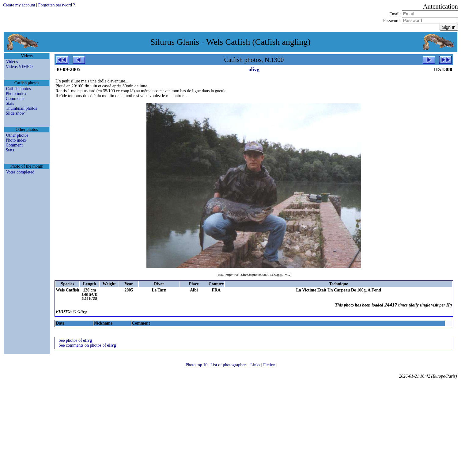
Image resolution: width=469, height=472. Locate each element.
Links (255, 365)
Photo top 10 (197, 365)
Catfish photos (18, 88)
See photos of (75, 340)
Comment (14, 145)
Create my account (19, 5)
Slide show (15, 113)
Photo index (16, 93)
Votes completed (20, 172)
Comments (15, 98)
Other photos (17, 135)
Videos (12, 61)
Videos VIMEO (19, 66)
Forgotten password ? (56, 5)
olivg (253, 69)
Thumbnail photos (21, 108)
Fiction (269, 365)
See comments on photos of (87, 345)
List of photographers (229, 365)
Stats (10, 103)
